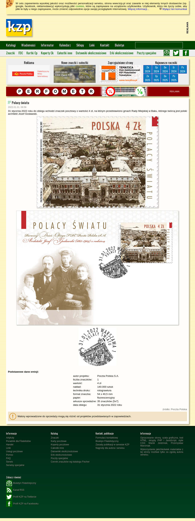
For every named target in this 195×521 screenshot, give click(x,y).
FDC (20, 53)
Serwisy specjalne (15, 465)
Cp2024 (156, 69)
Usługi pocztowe (14, 451)
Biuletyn (119, 45)
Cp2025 (156, 78)
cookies (80, 6)
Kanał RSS (15, 490)
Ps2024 (182, 69)
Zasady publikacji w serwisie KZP (112, 444)
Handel (9, 444)
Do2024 (165, 69)
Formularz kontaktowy (107, 437)
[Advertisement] (115, 27)
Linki (92, 45)
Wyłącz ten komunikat (173, 9)
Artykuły (10, 437)
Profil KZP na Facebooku (22, 504)
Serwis (9, 461)
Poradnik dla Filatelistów (18, 441)
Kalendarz (65, 45)
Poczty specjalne (146, 53)
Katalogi (11, 45)
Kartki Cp (31, 53)
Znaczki (10, 53)
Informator (47, 45)
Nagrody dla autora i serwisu (110, 448)
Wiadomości (28, 45)
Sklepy (80, 45)
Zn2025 (147, 78)
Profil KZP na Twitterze (21, 497)
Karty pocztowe (58, 441)
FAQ (8, 458)
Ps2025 (174, 78)
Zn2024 (147, 69)
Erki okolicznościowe (121, 53)
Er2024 (174, 69)
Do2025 (165, 78)
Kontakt (104, 45)
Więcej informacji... (138, 9)
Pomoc (9, 455)
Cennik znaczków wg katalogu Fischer (70, 461)
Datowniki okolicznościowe (91, 53)
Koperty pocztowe (60, 444)
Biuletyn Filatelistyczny (107, 441)
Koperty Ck (47, 53)
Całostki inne (64, 53)
